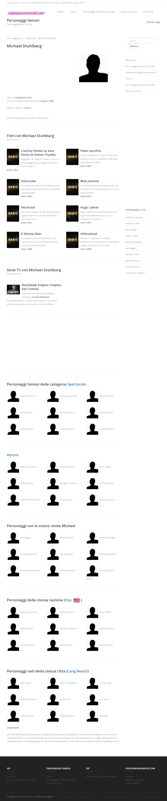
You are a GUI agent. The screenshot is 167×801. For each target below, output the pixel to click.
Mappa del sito (133, 783)
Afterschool (88, 234)
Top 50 (73, 11)
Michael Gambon (101, 553)
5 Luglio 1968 (46, 100)
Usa (73, 599)
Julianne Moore (21, 395)
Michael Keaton (60, 570)
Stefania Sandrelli (61, 395)
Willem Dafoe (20, 483)
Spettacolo (66, 2)
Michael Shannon (22, 553)
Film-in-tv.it (15, 139)
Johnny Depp (59, 499)
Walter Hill (58, 699)
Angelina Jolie (20, 428)
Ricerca (134, 46)
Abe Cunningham (61, 682)
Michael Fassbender (23, 570)
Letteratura (47, 2)
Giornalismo (34, 2)
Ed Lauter (97, 699)
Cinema (23, 2)
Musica (57, 2)
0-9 (65, 796)
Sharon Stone (60, 428)
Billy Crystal (19, 682)
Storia (82, 2)
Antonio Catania (100, 499)
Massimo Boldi (99, 395)
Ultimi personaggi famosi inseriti (141, 72)
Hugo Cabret (89, 207)
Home (9, 2)
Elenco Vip (148, 11)
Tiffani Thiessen (21, 699)
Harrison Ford (99, 644)
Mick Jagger (19, 537)
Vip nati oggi (153, 22)
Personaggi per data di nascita (99, 11)
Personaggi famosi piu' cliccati (140, 66)
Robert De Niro (60, 466)
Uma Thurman (99, 412)
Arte (16, 2)
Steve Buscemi (133, 266)
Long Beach (77, 671)
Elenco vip (131, 60)
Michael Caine (60, 537)
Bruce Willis (98, 466)
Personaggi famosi (15, 38)
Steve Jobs (28, 181)
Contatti (129, 776)
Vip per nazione (129, 11)
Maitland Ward (60, 715)
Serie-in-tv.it (16, 273)
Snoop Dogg (98, 682)
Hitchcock (28, 207)
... (36, 166)
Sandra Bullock (100, 428)
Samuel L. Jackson (22, 466)
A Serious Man (31, 234)
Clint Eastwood (100, 483)
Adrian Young (20, 715)
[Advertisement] (34, 72)
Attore (12, 454)
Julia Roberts (19, 412)
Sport (75, 2)
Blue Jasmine (89, 181)
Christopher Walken (135, 272)
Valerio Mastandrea (23, 499)
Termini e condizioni (135, 779)
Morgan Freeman (61, 483)
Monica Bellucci (60, 412)
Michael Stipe (59, 553)
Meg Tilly (97, 715)
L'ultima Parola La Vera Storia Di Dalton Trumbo (38, 153)
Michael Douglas (100, 537)
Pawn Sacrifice (90, 151)
